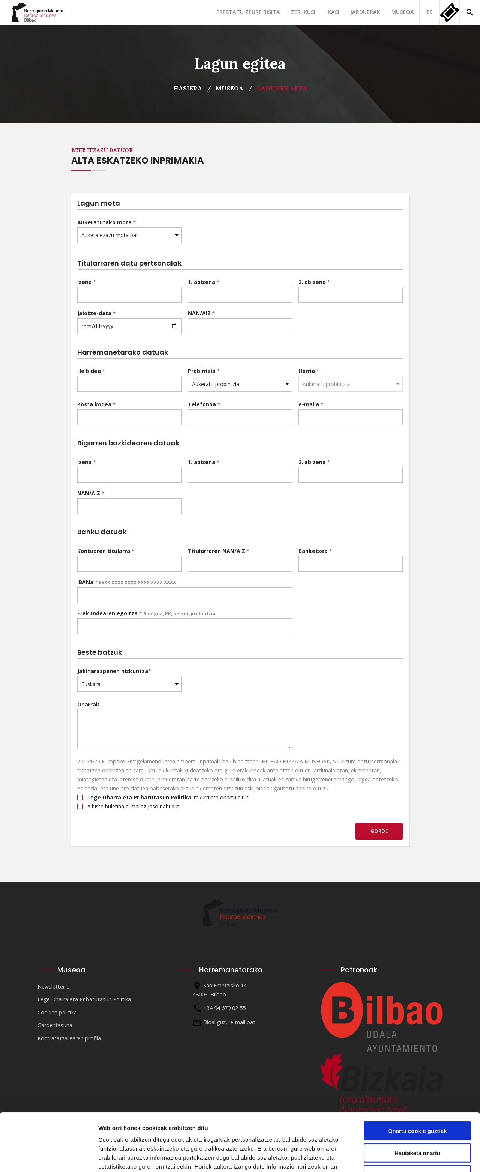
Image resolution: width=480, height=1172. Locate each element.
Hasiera (187, 88)
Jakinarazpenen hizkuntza (114, 671)
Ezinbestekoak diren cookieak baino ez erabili (417, 1120)
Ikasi (332, 11)
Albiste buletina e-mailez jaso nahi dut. (128, 806)
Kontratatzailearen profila (69, 1038)
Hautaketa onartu (417, 1095)
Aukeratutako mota (106, 222)
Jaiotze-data (96, 313)
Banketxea (315, 550)
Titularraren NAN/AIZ (218, 550)
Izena (86, 281)
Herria (308, 370)
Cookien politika (57, 1012)
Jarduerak (365, 11)
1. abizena (203, 281)
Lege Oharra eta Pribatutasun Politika (84, 999)
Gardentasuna (55, 1025)
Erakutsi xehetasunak (418, 1157)
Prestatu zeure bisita (248, 11)
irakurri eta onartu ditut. (163, 797)
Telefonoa (204, 404)
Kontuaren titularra (105, 550)
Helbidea (91, 370)
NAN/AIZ (201, 313)
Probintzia (204, 370)
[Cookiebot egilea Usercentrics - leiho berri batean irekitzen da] (48, 1157)
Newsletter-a (54, 986)
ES (429, 11)
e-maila (310, 404)
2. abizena (314, 281)
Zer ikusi (303, 11)
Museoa (402, 11)
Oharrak (88, 704)
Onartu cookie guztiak (417, 1073)
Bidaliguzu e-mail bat (229, 1022)
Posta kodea (96, 404)
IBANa (126, 582)
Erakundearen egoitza (146, 613)
